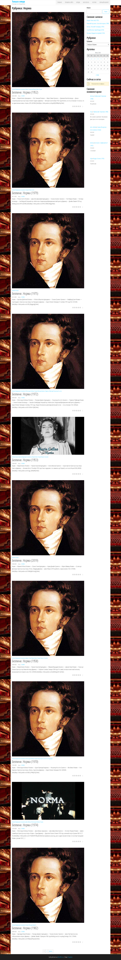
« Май (97, 75)
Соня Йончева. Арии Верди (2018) (95, 30)
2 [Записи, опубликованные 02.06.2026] (91, 59)
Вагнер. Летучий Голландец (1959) (95, 27)
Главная (63, 3)
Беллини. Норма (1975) (25, 293)
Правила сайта (72, 3)
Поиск (89, 8)
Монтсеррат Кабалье (30, 391)
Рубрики (89, 41)
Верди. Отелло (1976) (98, 158)
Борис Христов (19, 457)
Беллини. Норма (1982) (25, 928)
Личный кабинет (104, 3)
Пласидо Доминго (41, 391)
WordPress (60, 957)
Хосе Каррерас (49, 758)
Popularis (70, 957)
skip (91, 158)
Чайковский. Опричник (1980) (100, 112)
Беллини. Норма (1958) (25, 661)
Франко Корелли (44, 457)
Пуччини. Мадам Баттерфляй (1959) (96, 33)
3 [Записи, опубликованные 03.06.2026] (94, 59)
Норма (40, 89)
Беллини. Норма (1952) (25, 92)
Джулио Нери (28, 658)
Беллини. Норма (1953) (25, 460)
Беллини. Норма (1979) (25, 193)
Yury (91, 112)
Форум (95, 3)
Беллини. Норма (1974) (25, 825)
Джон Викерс (28, 822)
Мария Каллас (36, 89)
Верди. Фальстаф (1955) (93, 20)
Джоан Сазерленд (29, 89)
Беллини (13, 89)
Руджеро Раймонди (49, 391)
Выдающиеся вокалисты (20, 89)
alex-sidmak (93, 127)
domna (23, 96)
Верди (80, 3)
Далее (50, 951)
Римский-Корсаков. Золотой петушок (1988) (98, 23)
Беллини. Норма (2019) (25, 560)
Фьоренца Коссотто (57, 391)
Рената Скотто (31, 190)
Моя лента (88, 3)
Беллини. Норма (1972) (25, 394)
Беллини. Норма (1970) (25, 761)
